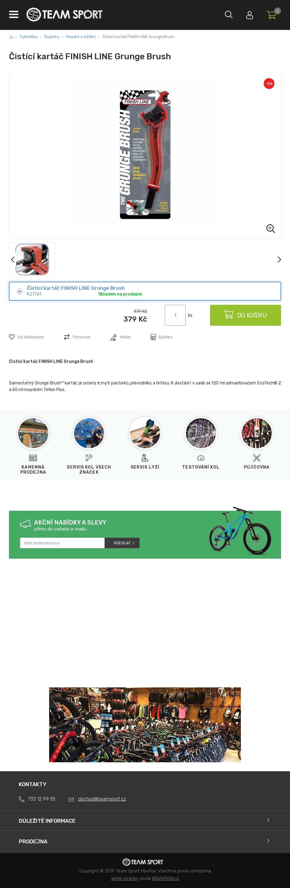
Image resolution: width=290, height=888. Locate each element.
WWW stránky (124, 878)
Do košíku (245, 315)
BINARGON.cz (165, 878)
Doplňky (51, 36)
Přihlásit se (246, 14)
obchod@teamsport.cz (102, 799)
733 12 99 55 (41, 799)
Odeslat (122, 543)
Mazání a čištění (81, 36)
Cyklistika (28, 36)
